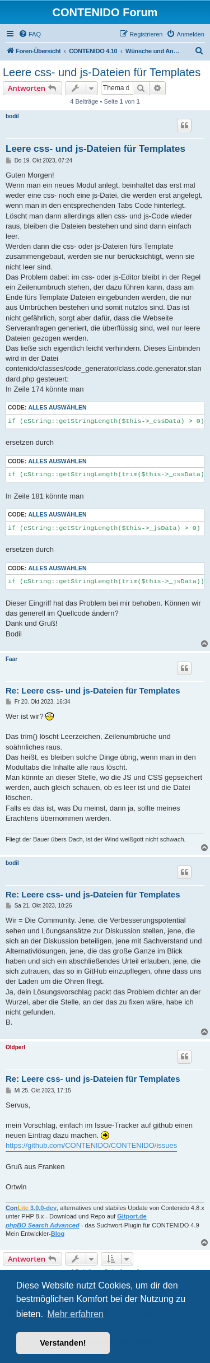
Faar (11, 659)
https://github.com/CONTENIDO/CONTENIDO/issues (91, 1145)
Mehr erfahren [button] (75, 1314)
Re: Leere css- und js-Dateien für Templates (93, 690)
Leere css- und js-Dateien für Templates (101, 72)
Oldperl (15, 1047)
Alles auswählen (57, 407)
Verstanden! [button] (63, 1342)
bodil (12, 116)
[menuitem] (29, 34)
